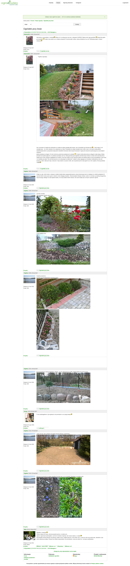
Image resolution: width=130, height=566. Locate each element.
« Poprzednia (27, 32)
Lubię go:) (41, 428)
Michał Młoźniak (98, 556)
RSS (75, 556)
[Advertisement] (65, 10)
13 (44, 32)
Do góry (26, 51)
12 (42, 32)
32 (48, 32)
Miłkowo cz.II (68, 546)
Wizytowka (60, 546)
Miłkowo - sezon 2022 (42, 546)
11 (41, 32)
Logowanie (125, 2)
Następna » (53, 32)
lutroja (25, 411)
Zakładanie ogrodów (54, 556)
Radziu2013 (27, 34)
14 (45, 32)
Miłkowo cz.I (52, 546)
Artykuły (51, 2)
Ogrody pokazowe (68, 2)
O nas (25, 556)
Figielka (26, 171)
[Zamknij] (105, 17)
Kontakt (26, 559)
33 (49, 32)
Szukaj (77, 24)
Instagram (78, 2)
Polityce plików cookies (97, 563)
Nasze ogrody (38, 20)
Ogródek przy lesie (48, 20)
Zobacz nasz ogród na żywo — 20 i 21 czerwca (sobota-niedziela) (63, 17)
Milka (25, 529)
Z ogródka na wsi (44, 51)
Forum (58, 2)
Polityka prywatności (29, 557)
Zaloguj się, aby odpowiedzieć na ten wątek (65, 551)
